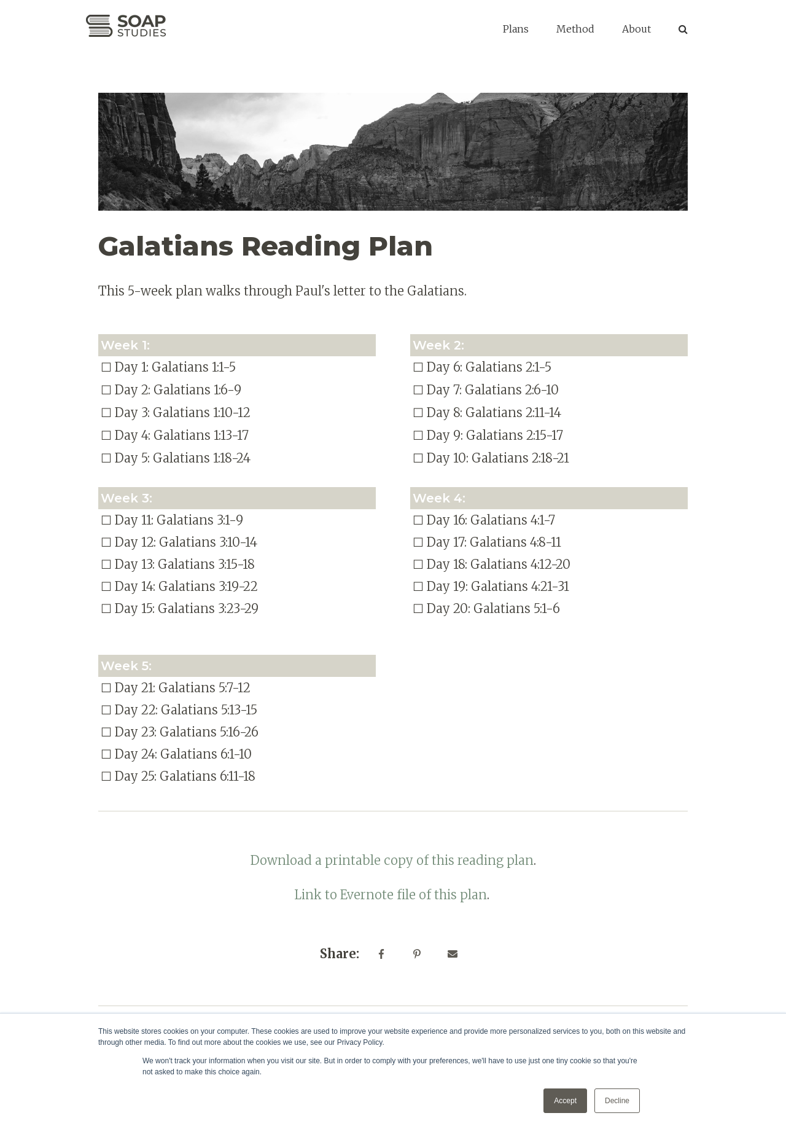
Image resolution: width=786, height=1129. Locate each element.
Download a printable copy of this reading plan (392, 860)
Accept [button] (565, 1100)
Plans (516, 29)
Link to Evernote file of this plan (390, 894)
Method (575, 29)
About (636, 29)
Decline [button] (617, 1100)
